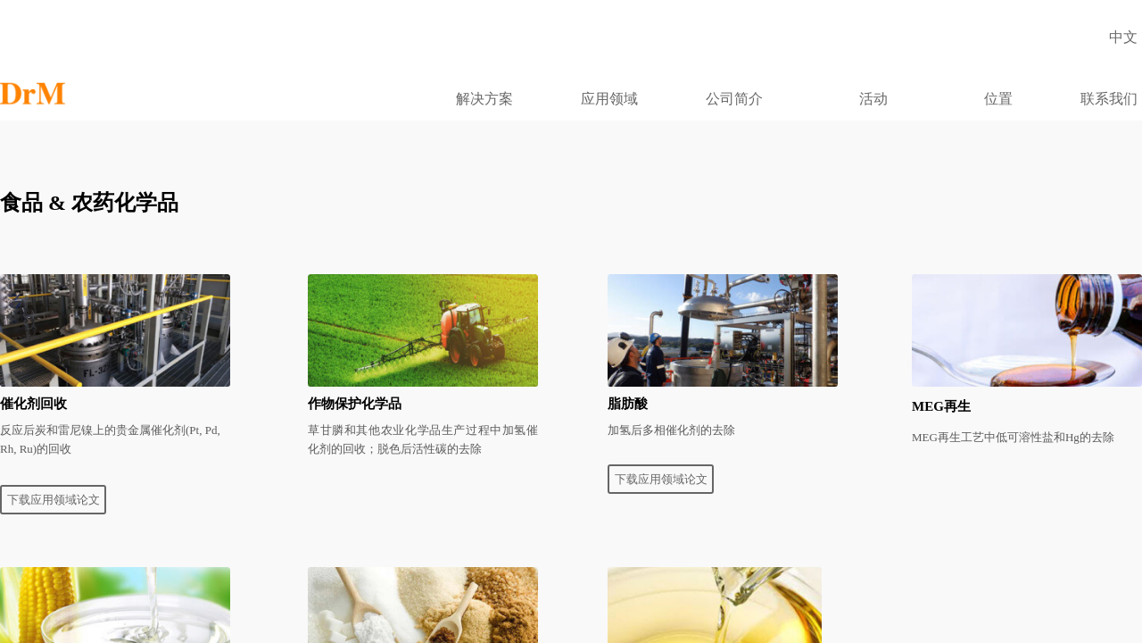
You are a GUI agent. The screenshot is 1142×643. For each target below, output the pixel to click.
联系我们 (1109, 98)
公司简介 (734, 98)
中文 (1123, 37)
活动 (873, 98)
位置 (998, 98)
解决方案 (484, 98)
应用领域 (609, 98)
